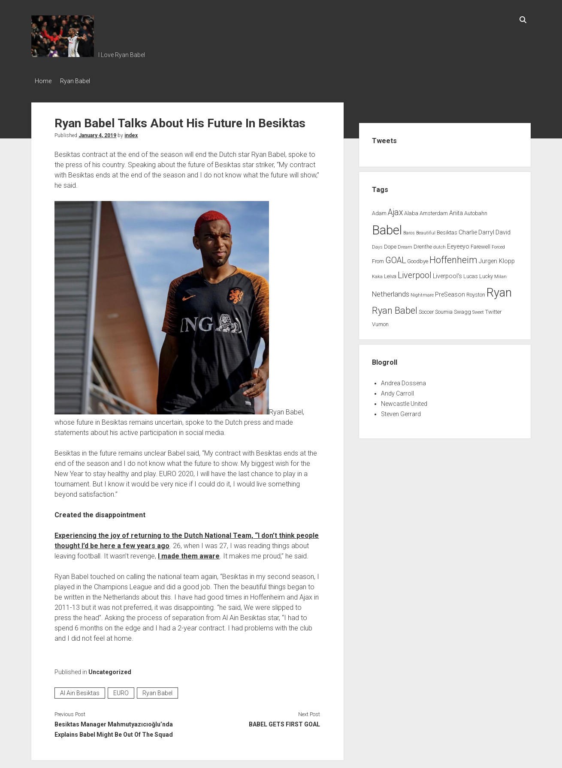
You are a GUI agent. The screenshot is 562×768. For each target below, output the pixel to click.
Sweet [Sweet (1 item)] (478, 309)
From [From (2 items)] (378, 258)
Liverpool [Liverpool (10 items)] (415, 273)
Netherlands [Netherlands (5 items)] (390, 292)
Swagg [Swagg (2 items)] (462, 309)
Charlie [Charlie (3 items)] (468, 230)
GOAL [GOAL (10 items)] (395, 258)
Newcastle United (404, 401)
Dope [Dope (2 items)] (390, 244)
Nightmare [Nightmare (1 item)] (422, 292)
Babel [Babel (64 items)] (387, 227)
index (131, 133)
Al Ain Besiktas (80, 690)
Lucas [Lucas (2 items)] (470, 273)
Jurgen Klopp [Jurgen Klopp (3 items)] (497, 258)
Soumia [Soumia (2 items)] (444, 309)
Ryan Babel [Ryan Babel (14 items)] (394, 308)
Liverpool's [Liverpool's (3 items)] (447, 273)
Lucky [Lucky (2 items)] (486, 273)
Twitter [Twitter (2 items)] (493, 309)
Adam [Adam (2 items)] (379, 210)
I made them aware (189, 553)
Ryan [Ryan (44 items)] (499, 290)
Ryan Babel (79, 81)
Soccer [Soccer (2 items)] (426, 309)
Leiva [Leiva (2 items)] (390, 273)
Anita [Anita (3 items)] (456, 210)
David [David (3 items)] (503, 230)
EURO (121, 690)
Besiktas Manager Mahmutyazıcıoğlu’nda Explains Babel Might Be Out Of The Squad (113, 726)
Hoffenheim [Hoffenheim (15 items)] (453, 257)
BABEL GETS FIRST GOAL (284, 721)
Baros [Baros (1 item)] (409, 230)
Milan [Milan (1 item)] (500, 274)
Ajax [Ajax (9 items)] (395, 210)
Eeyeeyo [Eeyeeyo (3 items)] (458, 244)
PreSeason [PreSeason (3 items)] (450, 292)
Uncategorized (109, 669)
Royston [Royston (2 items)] (475, 292)
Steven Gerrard (401, 411)
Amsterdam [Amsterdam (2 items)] (434, 210)
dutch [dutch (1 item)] (439, 244)
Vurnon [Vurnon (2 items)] (380, 321)
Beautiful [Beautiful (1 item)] (425, 230)
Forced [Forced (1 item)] (498, 244)
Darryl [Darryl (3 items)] (486, 230)
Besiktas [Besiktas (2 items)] (447, 230)
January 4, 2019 (97, 133)
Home (43, 81)
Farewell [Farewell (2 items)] (480, 244)
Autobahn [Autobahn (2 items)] (475, 210)
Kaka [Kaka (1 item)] (377, 274)
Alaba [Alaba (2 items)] (411, 210)
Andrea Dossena (403, 380)
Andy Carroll (397, 390)
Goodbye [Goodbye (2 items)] (417, 258)
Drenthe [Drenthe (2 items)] (423, 244)
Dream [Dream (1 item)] (405, 244)
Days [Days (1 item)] (377, 244)
